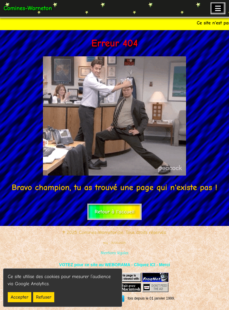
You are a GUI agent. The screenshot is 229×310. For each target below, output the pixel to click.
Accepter (19, 297)
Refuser (44, 297)
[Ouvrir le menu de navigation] (218, 8)
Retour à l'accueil (114, 212)
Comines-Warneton (28, 8)
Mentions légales (115, 253)
